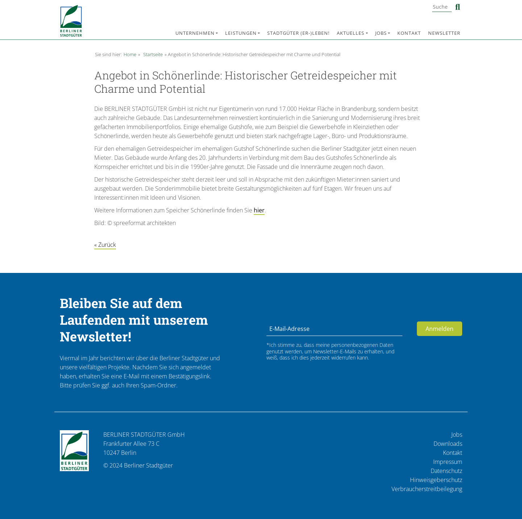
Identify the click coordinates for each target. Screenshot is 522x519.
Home (130, 54)
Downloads (448, 444)
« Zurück (105, 245)
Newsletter (444, 33)
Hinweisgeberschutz (436, 480)
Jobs (381, 33)
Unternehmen (195, 33)
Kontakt (409, 33)
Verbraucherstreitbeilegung (427, 489)
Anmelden (439, 329)
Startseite (153, 54)
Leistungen (241, 33)
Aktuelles (350, 33)
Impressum (447, 462)
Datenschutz (446, 471)
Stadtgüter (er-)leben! (298, 33)
